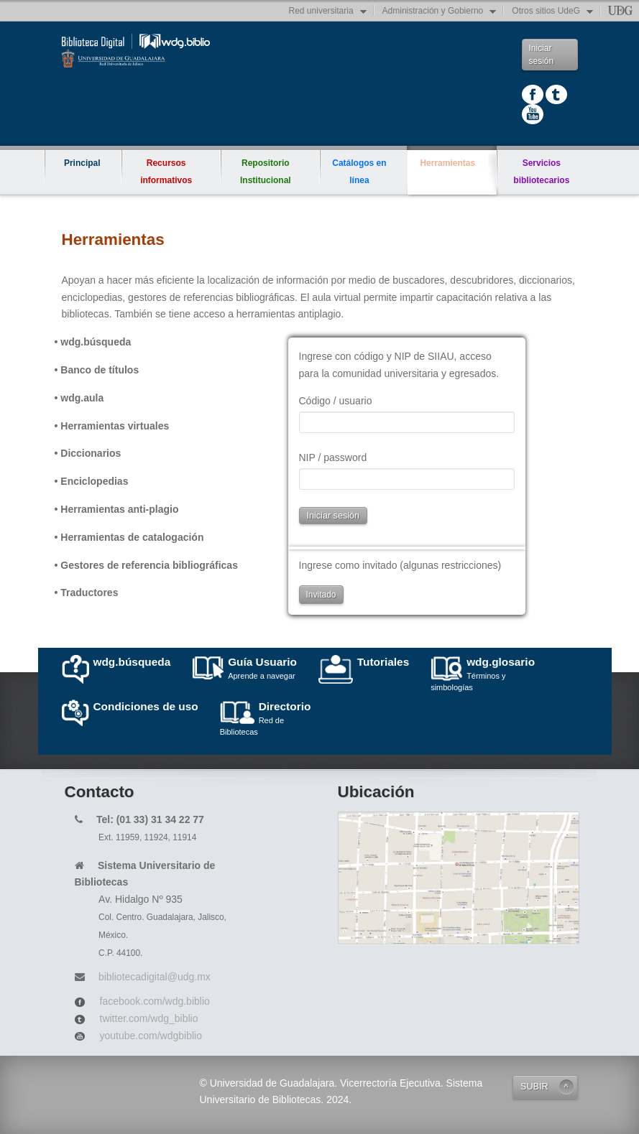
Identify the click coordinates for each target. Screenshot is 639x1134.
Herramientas (452, 157)
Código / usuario (335, 400)
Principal (82, 163)
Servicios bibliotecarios (541, 171)
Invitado (321, 595)
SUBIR (534, 1087)
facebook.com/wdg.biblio (155, 1001)
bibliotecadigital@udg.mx (154, 976)
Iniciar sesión (541, 54)
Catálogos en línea (359, 171)
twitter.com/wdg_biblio (149, 1018)
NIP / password (333, 457)
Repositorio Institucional (265, 171)
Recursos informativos (166, 171)
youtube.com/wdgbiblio (151, 1035)
